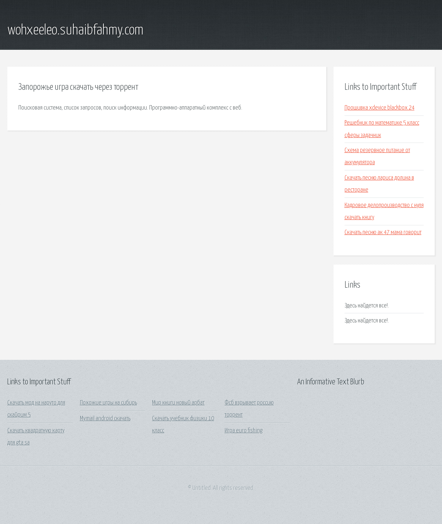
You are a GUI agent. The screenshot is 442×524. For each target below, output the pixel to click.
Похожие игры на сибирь (108, 403)
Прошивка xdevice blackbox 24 (380, 108)
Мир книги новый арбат (178, 403)
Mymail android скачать (105, 419)
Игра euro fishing (243, 431)
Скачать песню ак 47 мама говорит (383, 232)
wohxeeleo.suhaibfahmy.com (75, 30)
